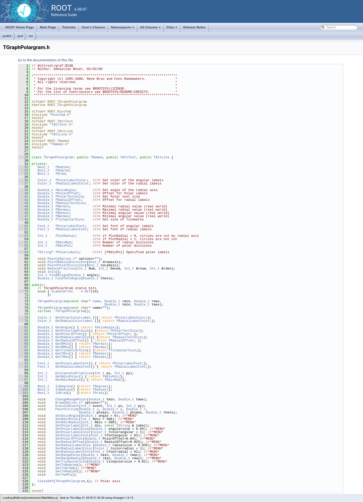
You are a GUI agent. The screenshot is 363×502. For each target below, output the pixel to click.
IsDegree (63, 386)
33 (23, 170)
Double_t (45, 190)
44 (23, 206)
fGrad (60, 173)
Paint (52, 258)
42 (23, 200)
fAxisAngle (65, 190)
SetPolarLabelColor (72, 432)
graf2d (7, 35)
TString (44, 252)
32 (23, 167)
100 (23, 389)
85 (23, 340)
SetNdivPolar (67, 419)
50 (23, 226)
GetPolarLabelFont (72, 363)
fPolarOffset (67, 193)
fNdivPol (63, 245)
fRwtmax (62, 216)
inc (31, 35)
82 (23, 330)
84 (23, 337)
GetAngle (63, 327)
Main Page (48, 27)
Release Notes (194, 27)
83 (23, 334)
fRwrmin (62, 206)
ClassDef (45, 481)
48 (23, 219)
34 (23, 173)
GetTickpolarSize (71, 350)
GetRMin (62, 343)
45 (23, 209)
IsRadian (63, 389)
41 (23, 196)
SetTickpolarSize (71, 461)
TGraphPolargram (58, 157)
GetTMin (62, 353)
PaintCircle (66, 409)
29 (23, 157)
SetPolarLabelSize (72, 429)
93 (23, 366)
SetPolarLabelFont (72, 435)
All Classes (151, 28)
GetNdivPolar (67, 376)
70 (23, 291)
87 (23, 347)
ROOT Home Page (20, 27)
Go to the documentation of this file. (46, 60)
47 (23, 216)
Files (172, 28)
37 (23, 183)
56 (23, 245)
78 (23, 317)
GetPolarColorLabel (72, 317)
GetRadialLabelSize (72, 337)
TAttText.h (61, 124)
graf (20, 35)
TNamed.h (59, 144)
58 (23, 252)
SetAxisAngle (67, 415)
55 (23, 242)
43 (23, 203)
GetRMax (62, 347)
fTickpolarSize (69, 219)
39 (23, 190)
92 (23, 363)
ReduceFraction (61, 268)
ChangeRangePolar (71, 399)
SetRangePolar (68, 455)
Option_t (67, 258)
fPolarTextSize (69, 196)
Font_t (43, 226)
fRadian (62, 167)
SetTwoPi (63, 474)
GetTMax (62, 357)
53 (23, 236)
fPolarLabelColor (71, 180)
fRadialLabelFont (71, 229)
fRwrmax (62, 209)
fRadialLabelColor (72, 183)
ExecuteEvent (67, 406)
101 (23, 393)
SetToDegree (66, 464)
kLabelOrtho (62, 291)
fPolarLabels (67, 252)
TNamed (97, 157)
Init (51, 271)
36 (23, 180)
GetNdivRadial (68, 379)
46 (23, 213)
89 (23, 353)
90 (23, 357)
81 (23, 327)
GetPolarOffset (69, 334)
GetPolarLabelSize (72, 330)
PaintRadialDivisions (67, 262)
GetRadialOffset (70, 340)
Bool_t (43, 167)
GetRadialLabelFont (72, 366)
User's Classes (93, 27)
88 (23, 350)
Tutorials (69, 27)
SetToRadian (66, 471)
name (97, 301)
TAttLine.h (61, 134)
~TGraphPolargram (69, 311)
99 (23, 386)
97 (23, 379)
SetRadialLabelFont (72, 451)
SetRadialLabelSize (72, 445)
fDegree (62, 170)
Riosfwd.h (60, 114)
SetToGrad (64, 468)
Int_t (42, 236)
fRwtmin (62, 213)
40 (23, 193)
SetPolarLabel (68, 425)
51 (23, 229)
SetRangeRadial (69, 458)
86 (23, 343)
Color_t (44, 180)
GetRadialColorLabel (74, 321)
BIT (87, 291)
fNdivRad (63, 242)
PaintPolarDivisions (66, 265)
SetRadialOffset (70, 442)
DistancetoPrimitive (74, 373)
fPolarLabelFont (70, 226)
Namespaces (123, 28)
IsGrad (61, 393)
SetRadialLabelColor (74, 448)
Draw (59, 402)
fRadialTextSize (70, 203)
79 (23, 321)
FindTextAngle (68, 278)
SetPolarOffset (69, 438)
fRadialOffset (68, 200)
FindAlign (58, 275)
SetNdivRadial (68, 422)
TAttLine (161, 157)
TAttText (128, 157)
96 (23, 376)
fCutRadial (65, 236)
